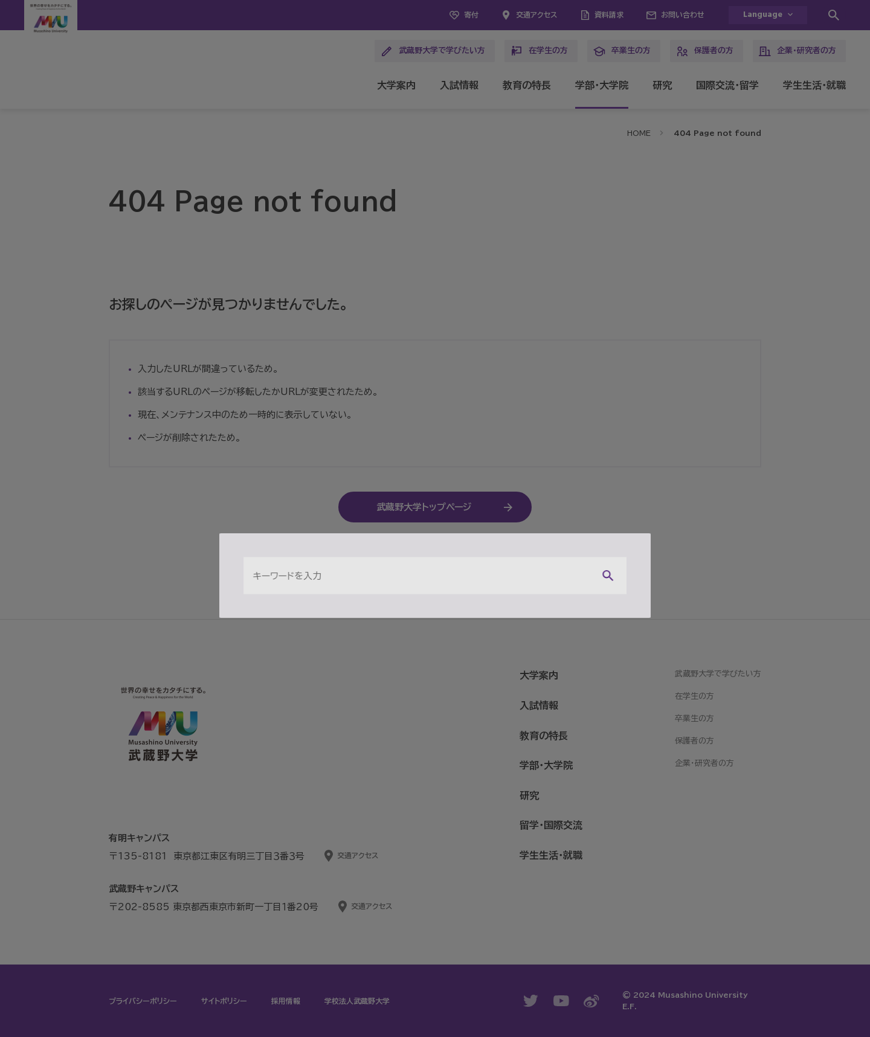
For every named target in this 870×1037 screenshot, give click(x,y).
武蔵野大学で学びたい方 (433, 51)
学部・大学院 (601, 85)
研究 (662, 85)
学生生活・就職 (814, 85)
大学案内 (396, 85)
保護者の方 (704, 51)
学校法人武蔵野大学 (357, 1000)
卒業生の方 (622, 51)
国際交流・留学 (727, 85)
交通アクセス (536, 14)
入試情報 (459, 85)
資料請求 (609, 14)
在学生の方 (539, 51)
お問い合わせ (682, 14)
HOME (639, 132)
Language (762, 15)
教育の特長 (527, 85)
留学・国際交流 (551, 825)
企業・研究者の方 (797, 51)
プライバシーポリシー (143, 1000)
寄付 (471, 14)
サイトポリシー (224, 1000)
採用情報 (285, 1000)
